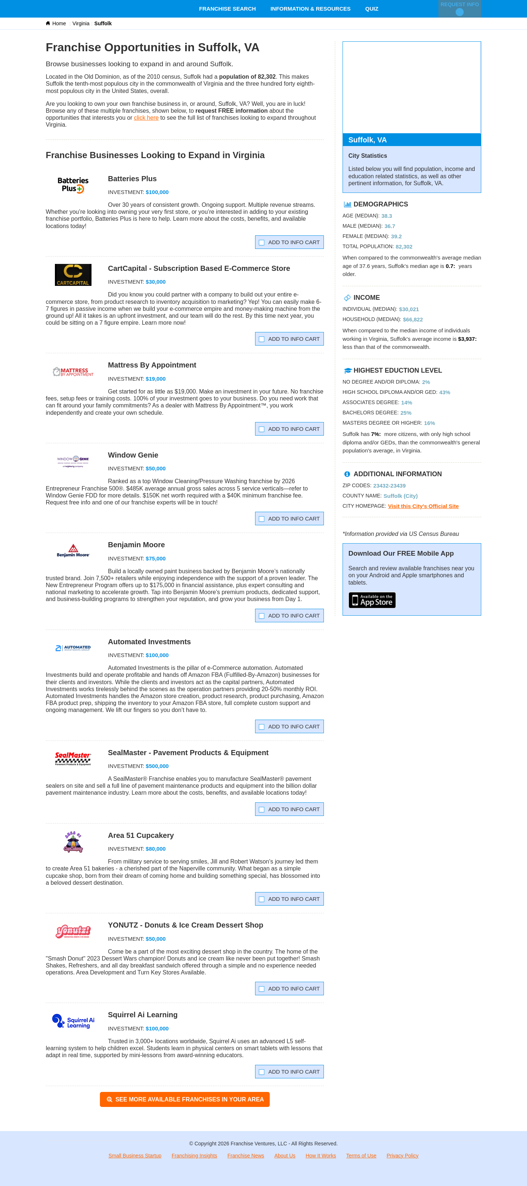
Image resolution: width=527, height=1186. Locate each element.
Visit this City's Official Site (423, 506)
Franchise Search (227, 8)
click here (146, 118)
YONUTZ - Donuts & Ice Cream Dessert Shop (186, 925)
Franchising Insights (194, 1156)
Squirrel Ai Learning (142, 1015)
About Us (285, 1156)
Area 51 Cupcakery (141, 835)
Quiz (371, 8)
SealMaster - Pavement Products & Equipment (188, 753)
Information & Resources (310, 8)
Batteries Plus (132, 179)
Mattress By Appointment (152, 365)
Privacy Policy (402, 1156)
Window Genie (133, 455)
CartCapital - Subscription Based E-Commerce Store (199, 268)
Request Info (460, 8)
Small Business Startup (134, 1156)
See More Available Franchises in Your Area (185, 1099)
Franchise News (245, 1156)
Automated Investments (149, 642)
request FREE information (231, 111)
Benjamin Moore (136, 545)
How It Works (321, 1156)
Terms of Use (361, 1156)
